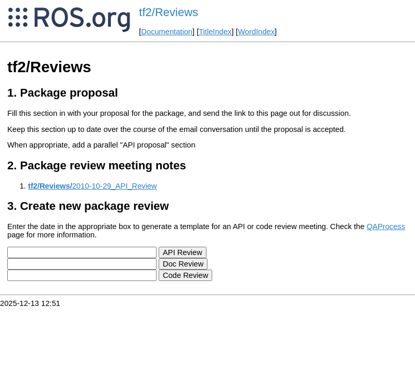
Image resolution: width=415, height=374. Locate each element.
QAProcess (386, 226)
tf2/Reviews (168, 12)
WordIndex (256, 32)
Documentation (166, 32)
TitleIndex (215, 32)
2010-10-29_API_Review (92, 186)
